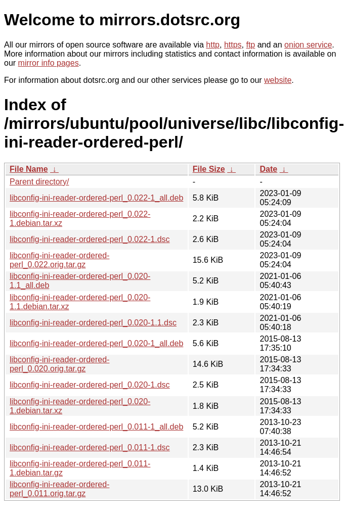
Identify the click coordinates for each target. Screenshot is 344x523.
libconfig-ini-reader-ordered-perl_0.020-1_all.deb (96, 343)
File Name (29, 169)
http (213, 44)
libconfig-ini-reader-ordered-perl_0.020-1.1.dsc (93, 322)
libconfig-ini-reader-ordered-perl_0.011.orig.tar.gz (59, 489)
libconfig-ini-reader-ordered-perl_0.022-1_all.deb (96, 198)
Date (268, 169)
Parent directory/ (39, 181)
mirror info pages (48, 63)
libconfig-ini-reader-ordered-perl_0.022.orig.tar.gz (59, 260)
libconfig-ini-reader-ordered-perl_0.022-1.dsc (90, 239)
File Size (209, 169)
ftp (250, 44)
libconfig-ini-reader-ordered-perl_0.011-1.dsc (90, 447)
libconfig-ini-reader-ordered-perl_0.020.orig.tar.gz (59, 364)
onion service (308, 44)
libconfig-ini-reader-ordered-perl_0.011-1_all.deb (96, 426)
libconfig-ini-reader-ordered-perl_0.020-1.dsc (90, 385)
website (277, 80)
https (233, 44)
